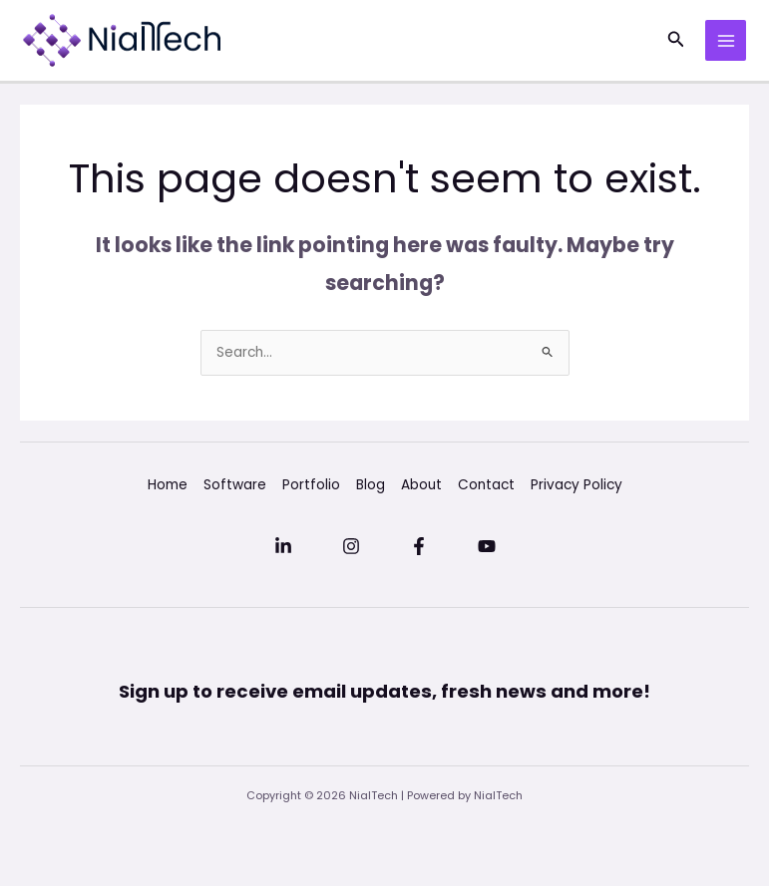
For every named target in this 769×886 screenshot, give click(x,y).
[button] (676, 41)
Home (168, 484)
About (421, 484)
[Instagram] (351, 546)
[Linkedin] (283, 546)
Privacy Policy (576, 484)
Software (234, 484)
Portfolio (311, 484)
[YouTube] (487, 546)
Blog (370, 484)
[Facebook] (419, 546)
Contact (486, 484)
